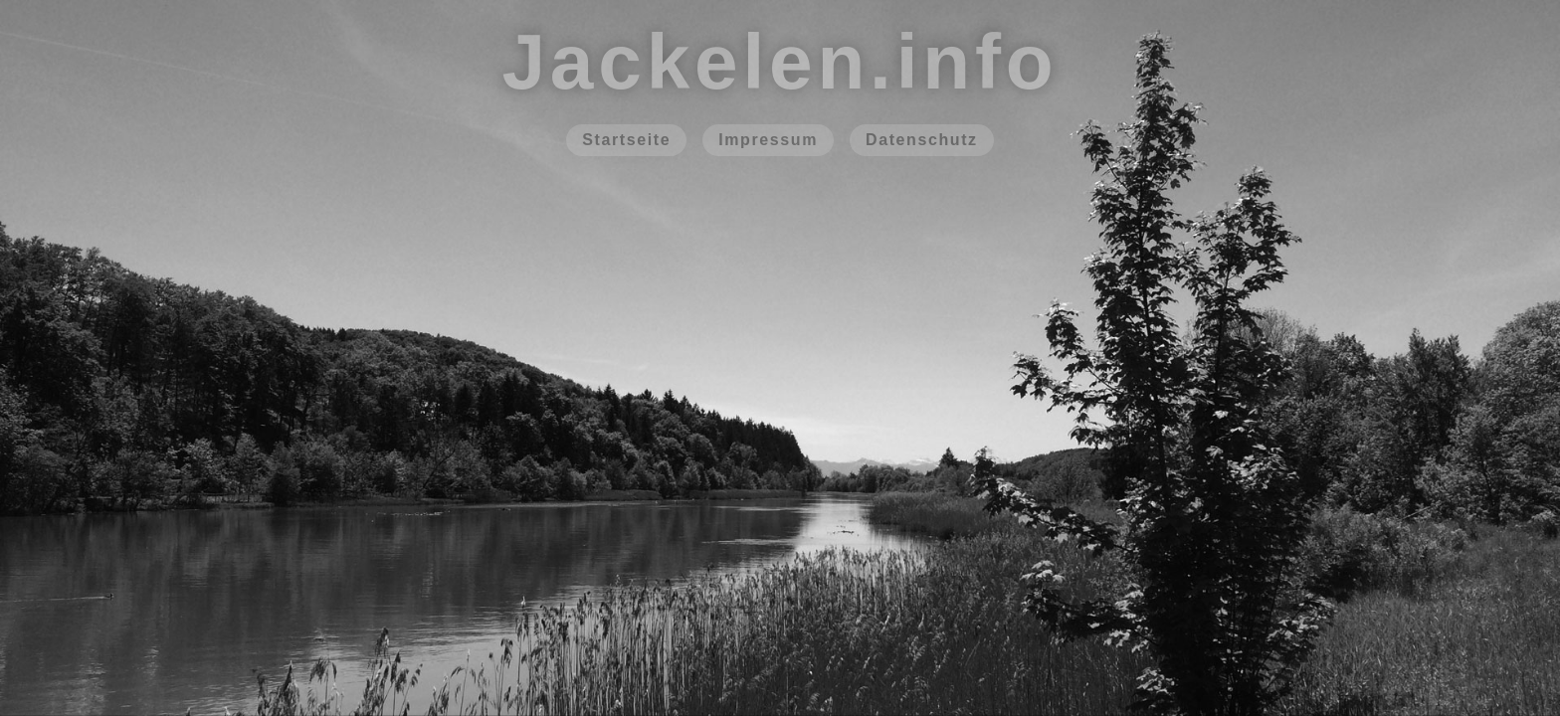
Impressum (768, 139)
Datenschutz (922, 139)
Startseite (626, 139)
